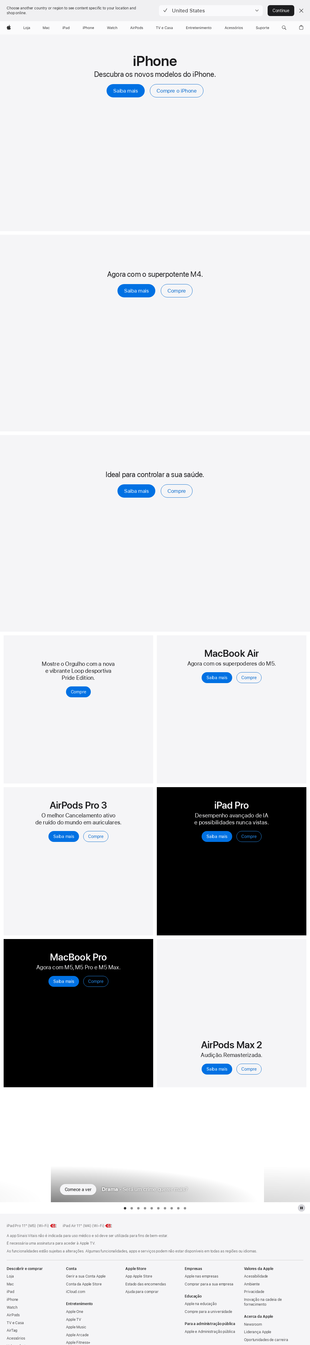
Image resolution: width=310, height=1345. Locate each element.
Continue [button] (280, 10)
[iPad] (66, 27)
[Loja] (26, 27)
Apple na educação (201, 1304)
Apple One (74, 1312)
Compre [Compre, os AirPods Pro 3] (96, 836)
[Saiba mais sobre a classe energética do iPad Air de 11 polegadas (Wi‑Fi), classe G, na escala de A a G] (108, 1225)
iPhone (12, 1300)
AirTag (12, 1330)
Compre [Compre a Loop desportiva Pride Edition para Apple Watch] (78, 691)
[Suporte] (262, 27)
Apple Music (76, 1327)
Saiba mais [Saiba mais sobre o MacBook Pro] (63, 981)
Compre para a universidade (208, 1312)
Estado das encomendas (145, 1284)
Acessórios (16, 1338)
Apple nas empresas (201, 1276)
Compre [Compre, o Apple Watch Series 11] (176, 491)
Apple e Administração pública (210, 1332)
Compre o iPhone (176, 91)
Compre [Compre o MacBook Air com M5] (249, 677)
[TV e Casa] (164, 27)
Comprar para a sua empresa (209, 1284)
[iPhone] (88, 27)
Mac (10, 1284)
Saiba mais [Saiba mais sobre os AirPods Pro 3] (63, 836)
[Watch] (112, 27)
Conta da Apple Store (84, 1284)
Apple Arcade (77, 1335)
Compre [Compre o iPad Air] (176, 291)
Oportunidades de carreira (266, 1340)
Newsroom (253, 1324)
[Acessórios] (233, 27)
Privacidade (254, 1292)
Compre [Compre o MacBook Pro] (96, 981)
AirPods (13, 1315)
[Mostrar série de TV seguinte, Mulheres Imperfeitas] (287, 1146)
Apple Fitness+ (78, 1342)
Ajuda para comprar (142, 1292)
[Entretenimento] (198, 27)
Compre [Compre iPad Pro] (249, 836)
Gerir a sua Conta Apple (86, 1276)
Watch (12, 1307)
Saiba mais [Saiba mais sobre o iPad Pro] (216, 836)
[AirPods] (137, 27)
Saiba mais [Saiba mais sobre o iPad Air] (136, 291)
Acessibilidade (256, 1276)
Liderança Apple (257, 1332)
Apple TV (73, 1319)
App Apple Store (138, 1276)
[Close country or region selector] (301, 10)
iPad (10, 1292)
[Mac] (46, 27)
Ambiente (252, 1284)
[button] (211, 10)
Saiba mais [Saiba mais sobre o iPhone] (125, 91)
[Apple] (8, 27)
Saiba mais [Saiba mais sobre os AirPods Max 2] (216, 1069)
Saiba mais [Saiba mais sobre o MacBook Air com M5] (216, 677)
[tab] (125, 1208)
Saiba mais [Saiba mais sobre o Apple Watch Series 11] (136, 491)
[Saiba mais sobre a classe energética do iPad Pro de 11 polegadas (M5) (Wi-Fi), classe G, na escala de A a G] (53, 1225)
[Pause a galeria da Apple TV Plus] (301, 1208)
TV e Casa (15, 1323)
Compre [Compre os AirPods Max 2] (249, 1069)
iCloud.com (75, 1292)
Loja (10, 1276)
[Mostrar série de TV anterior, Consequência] (23, 1146)
